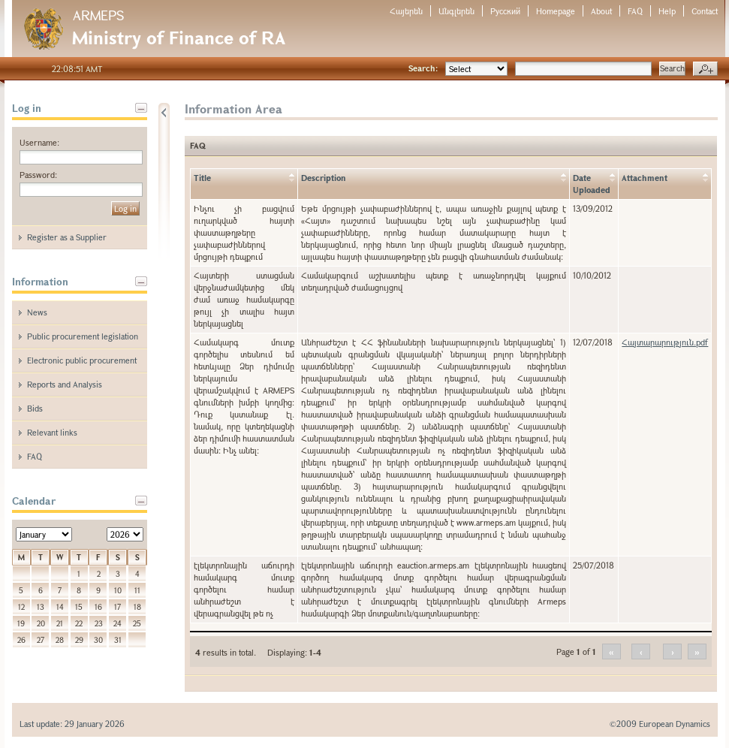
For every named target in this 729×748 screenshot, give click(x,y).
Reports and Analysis (64, 384)
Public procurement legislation (82, 336)
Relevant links (52, 432)
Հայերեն (406, 11)
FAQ (635, 11)
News (37, 312)
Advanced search (705, 69)
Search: (423, 68)
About (601, 11)
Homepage (555, 11)
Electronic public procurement (82, 360)
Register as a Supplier (67, 237)
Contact (704, 11)
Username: (39, 142)
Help (667, 11)
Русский (505, 11)
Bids (35, 408)
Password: (38, 174)
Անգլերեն (456, 11)
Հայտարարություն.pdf (665, 342)
